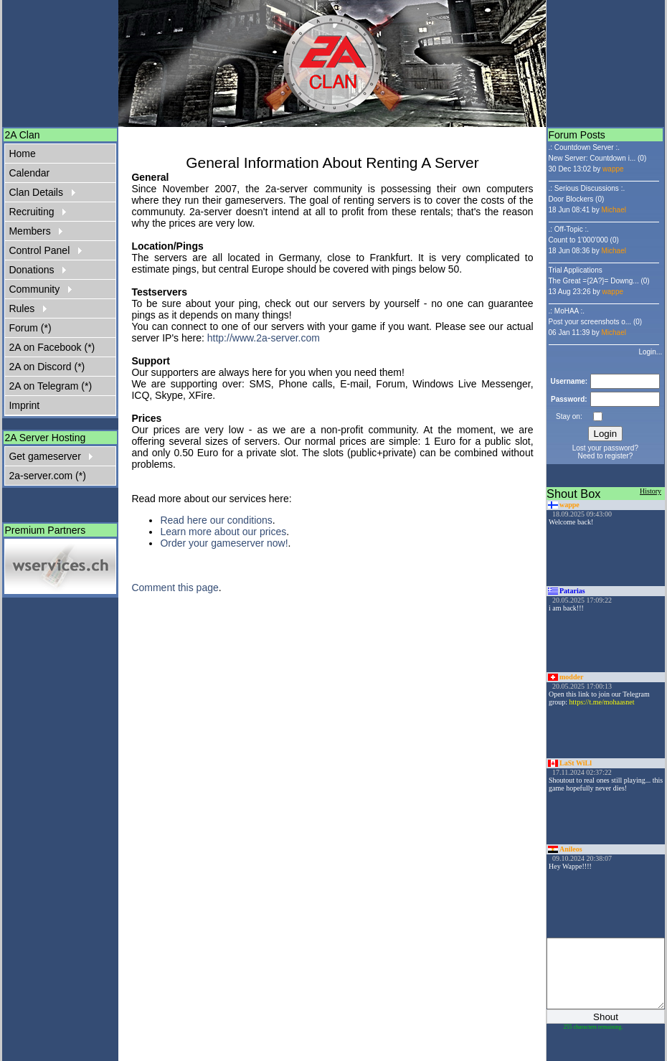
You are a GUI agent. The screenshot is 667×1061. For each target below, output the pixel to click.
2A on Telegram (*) (50, 386)
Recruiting (37, 211)
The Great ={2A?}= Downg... (594, 281)
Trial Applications (575, 270)
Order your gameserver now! (224, 543)
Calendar (29, 173)
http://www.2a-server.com (263, 338)
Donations (37, 269)
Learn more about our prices (223, 531)
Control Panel (45, 250)
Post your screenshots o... (590, 322)
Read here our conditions (216, 520)
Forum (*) (30, 328)
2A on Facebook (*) (52, 347)
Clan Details (42, 192)
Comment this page (174, 587)
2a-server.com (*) (47, 475)
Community (40, 289)
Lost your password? (605, 448)
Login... (650, 352)
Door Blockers (571, 199)
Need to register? (605, 456)
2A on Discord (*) (47, 366)
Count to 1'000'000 (578, 240)
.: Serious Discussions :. (587, 188)
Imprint (24, 405)
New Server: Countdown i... (592, 158)
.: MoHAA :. (567, 311)
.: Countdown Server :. (584, 147)
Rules (27, 308)
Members (35, 231)
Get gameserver (51, 456)
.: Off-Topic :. (569, 229)
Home (22, 153)
